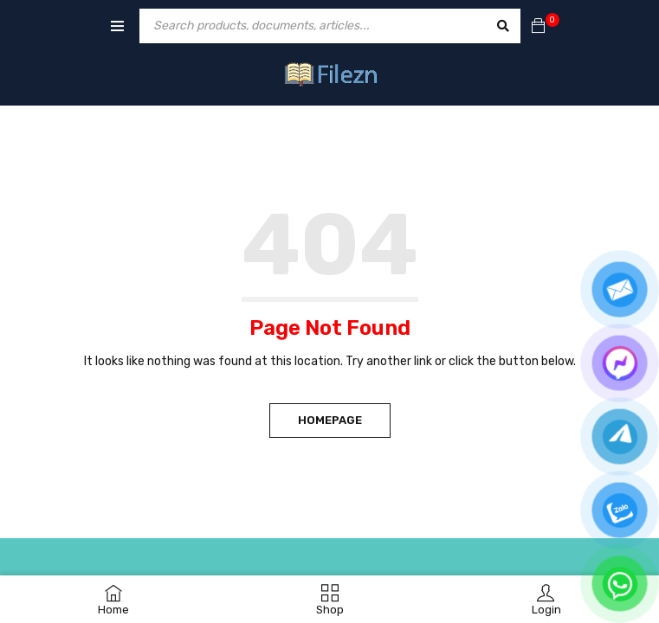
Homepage (330, 420)
